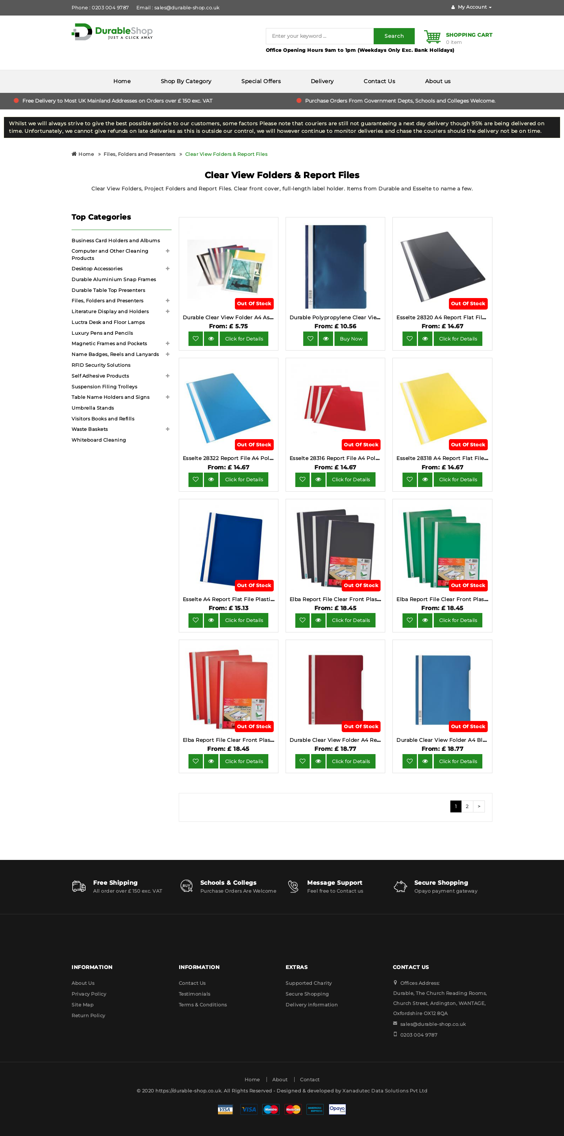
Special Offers (261, 81)
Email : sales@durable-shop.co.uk (178, 7)
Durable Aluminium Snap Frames (114, 279)
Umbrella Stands (93, 408)
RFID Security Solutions (101, 365)
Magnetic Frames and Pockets (109, 343)
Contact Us (379, 81)
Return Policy (88, 1015)
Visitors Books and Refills (103, 419)
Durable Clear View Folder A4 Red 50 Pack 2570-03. (358, 740)
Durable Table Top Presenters (108, 290)
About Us (83, 983)
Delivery (322, 81)
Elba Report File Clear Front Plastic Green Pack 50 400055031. (479, 599)
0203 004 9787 (419, 1035)
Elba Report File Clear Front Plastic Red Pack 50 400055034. (264, 740)
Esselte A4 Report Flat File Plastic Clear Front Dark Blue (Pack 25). (272, 599)
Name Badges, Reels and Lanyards (115, 354)
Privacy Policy (89, 994)
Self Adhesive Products (100, 376)
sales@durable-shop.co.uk (433, 1024)
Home (122, 81)
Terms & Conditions (203, 1004)
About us (438, 81)
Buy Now (351, 339)
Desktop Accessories (97, 268)
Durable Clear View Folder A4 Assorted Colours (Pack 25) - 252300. (272, 317)
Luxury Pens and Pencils (102, 333)
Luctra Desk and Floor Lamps (108, 322)
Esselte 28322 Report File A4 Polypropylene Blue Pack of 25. (263, 458)
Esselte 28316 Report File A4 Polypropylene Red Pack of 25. (369, 458)
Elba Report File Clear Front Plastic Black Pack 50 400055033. (373, 599)
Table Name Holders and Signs (110, 397)
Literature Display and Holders (110, 311)
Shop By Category (186, 81)
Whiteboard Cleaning (99, 440)
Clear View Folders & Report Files (226, 154)
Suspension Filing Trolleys (104, 386)
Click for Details (244, 339)
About (280, 1079)
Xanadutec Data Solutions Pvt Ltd (384, 1091)
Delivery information (312, 1004)
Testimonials (194, 994)
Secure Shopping (307, 994)
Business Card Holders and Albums (116, 240)
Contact (310, 1079)
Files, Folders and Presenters (140, 154)
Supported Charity (309, 983)
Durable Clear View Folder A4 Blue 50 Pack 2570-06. (466, 740)
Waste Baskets (90, 429)
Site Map (83, 1004)
